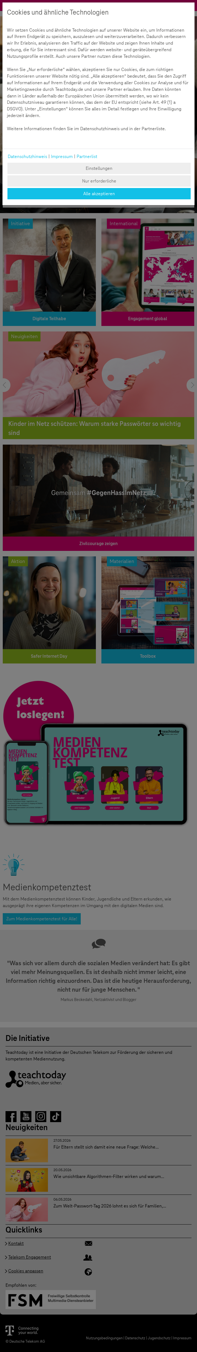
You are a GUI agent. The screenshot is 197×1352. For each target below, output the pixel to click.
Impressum (62, 156)
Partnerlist (87, 156)
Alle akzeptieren (99, 194)
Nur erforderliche (99, 181)
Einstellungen (99, 168)
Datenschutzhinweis (27, 156)
